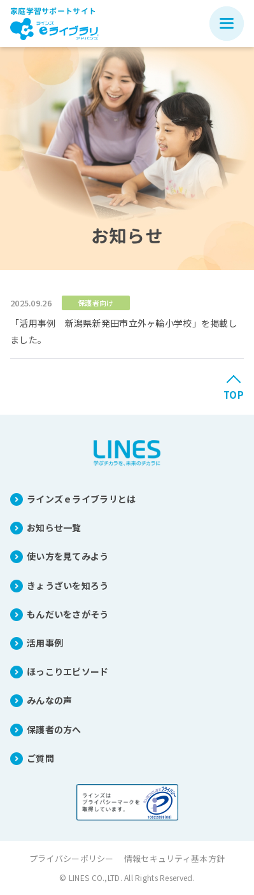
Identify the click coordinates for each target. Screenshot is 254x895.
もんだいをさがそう (68, 614)
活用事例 (45, 642)
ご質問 (40, 758)
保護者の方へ (54, 729)
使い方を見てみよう (68, 556)
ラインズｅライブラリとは (81, 498)
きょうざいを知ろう (68, 585)
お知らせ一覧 (54, 527)
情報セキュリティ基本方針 (174, 858)
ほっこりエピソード (68, 671)
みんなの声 (49, 700)
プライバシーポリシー (71, 858)
